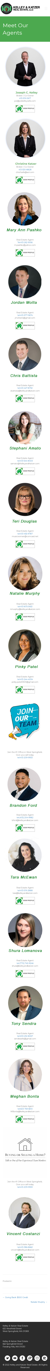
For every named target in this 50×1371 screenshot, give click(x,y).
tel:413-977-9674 (25, 315)
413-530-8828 (25, 169)
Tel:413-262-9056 (25, 242)
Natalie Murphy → (39, 1302)
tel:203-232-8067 (25, 1036)
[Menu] (46, 8)
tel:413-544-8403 (25, 461)
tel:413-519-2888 (25, 890)
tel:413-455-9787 (25, 534)
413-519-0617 (25, 98)
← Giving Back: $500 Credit (15, 1297)
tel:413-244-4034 (25, 679)
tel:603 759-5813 (25, 1109)
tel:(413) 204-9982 (25, 817)
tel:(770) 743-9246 (25, 963)
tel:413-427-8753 (25, 388)
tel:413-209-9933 (25, 757)
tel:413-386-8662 (25, 1247)
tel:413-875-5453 (25, 606)
